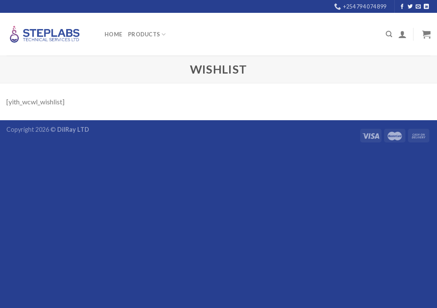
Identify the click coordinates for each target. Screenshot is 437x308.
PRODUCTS (147, 34)
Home (113, 34)
